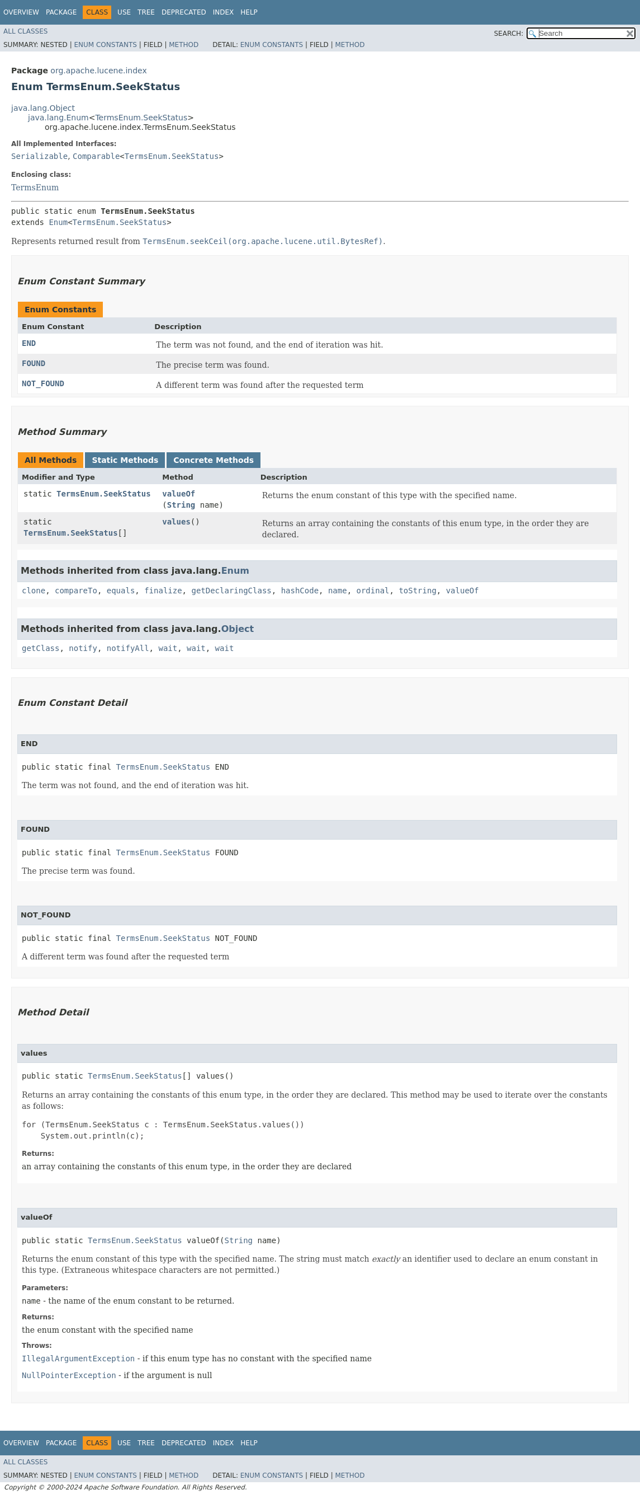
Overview (21, 12)
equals (121, 590)
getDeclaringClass (231, 590)
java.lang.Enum (58, 117)
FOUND (33, 363)
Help (249, 12)
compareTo (76, 590)
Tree (146, 12)
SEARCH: (509, 34)
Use (124, 12)
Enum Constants (105, 45)
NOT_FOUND (43, 383)
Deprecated (184, 12)
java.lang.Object (43, 108)
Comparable (96, 156)
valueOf (178, 493)
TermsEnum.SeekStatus (141, 117)
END (29, 343)
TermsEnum (35, 187)
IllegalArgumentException (78, 1358)
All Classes (25, 31)
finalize (163, 590)
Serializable (39, 156)
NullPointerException (69, 1375)
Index (223, 12)
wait (167, 648)
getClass (40, 648)
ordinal (373, 590)
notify (83, 648)
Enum (58, 222)
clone (33, 590)
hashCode (300, 590)
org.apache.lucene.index (98, 70)
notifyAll (128, 648)
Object (237, 629)
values (176, 521)
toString (417, 590)
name (337, 590)
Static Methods (125, 460)
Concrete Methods (213, 460)
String (181, 504)
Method (183, 45)
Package (61, 12)
